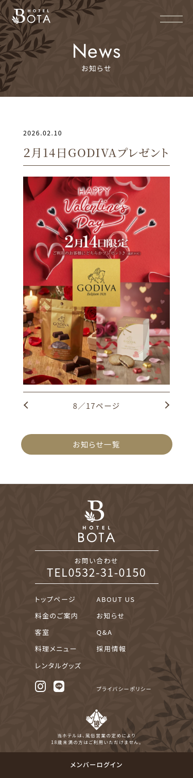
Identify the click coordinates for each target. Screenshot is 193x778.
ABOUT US (116, 599)
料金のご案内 (57, 615)
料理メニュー (56, 648)
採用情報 (112, 648)
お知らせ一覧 (96, 444)
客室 (42, 632)
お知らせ (111, 615)
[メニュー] (171, 17)
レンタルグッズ (58, 665)
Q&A (105, 632)
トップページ (55, 599)
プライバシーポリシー (124, 689)
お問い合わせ (97, 567)
